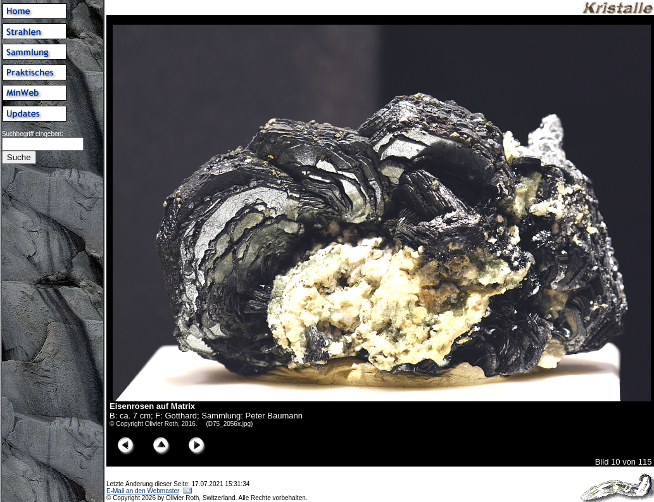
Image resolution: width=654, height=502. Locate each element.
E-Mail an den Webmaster (142, 490)
